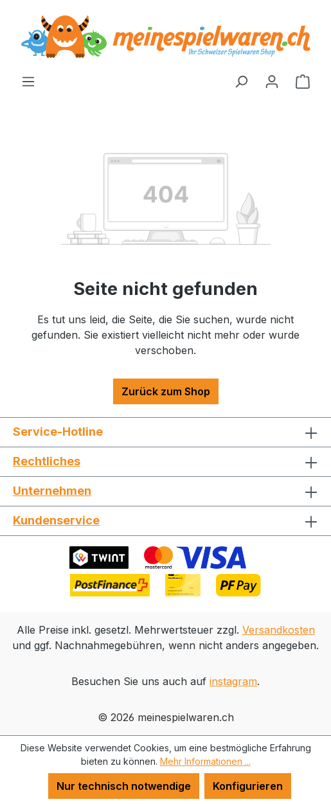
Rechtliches (46, 461)
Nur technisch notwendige (124, 786)
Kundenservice (56, 520)
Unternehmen (52, 490)
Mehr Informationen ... (205, 761)
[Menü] (28, 81)
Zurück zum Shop (165, 391)
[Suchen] (241, 81)
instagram (233, 681)
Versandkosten (278, 629)
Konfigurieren (248, 786)
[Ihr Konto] (271, 81)
